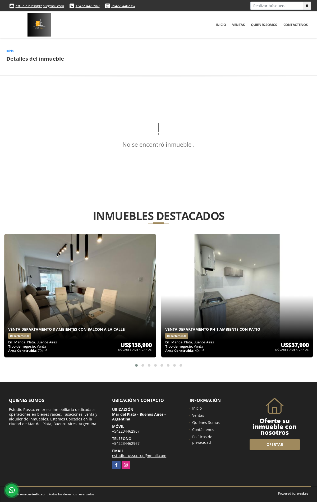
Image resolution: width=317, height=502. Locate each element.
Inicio (221, 24)
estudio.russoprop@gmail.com (40, 5)
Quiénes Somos (264, 24)
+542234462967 (88, 5)
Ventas (238, 24)
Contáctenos (295, 24)
